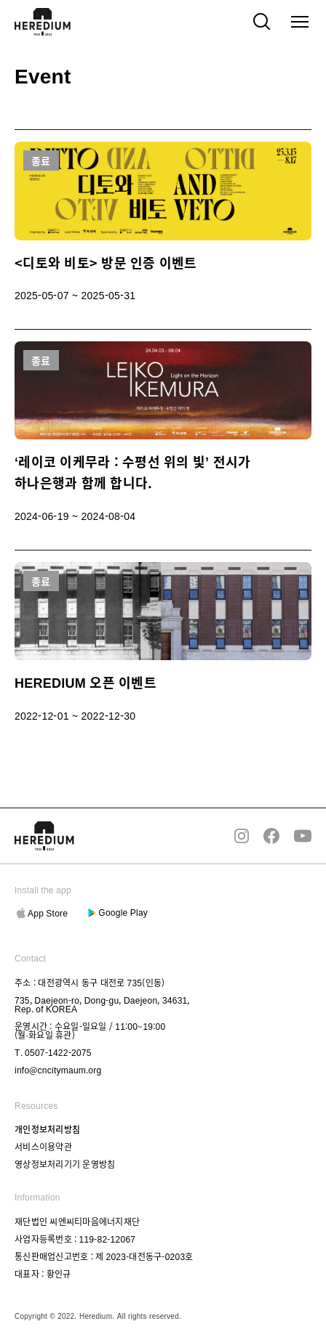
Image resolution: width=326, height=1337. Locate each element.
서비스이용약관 (43, 1146)
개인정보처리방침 (47, 1129)
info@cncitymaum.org (58, 1069)
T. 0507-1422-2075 (53, 1052)
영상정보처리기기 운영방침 (65, 1164)
